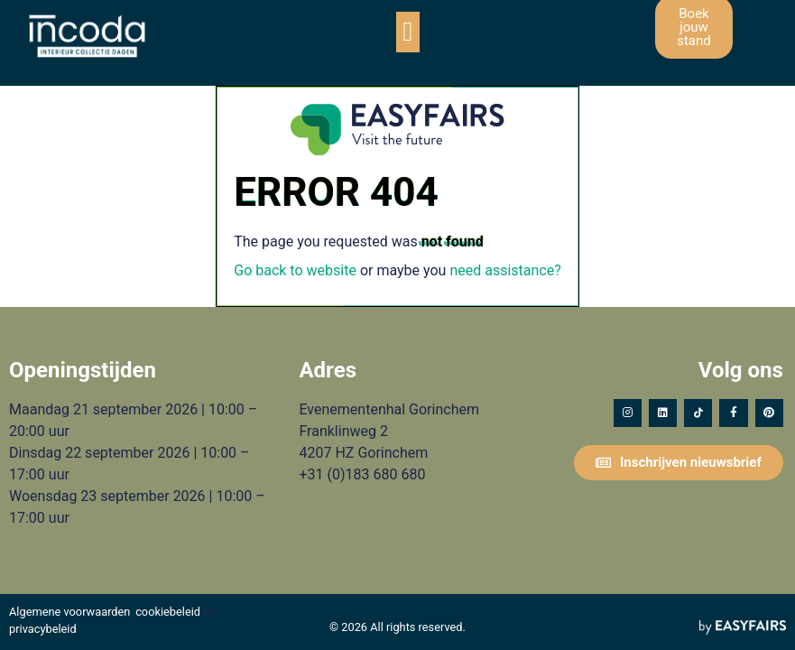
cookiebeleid (167, 611)
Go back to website (295, 270)
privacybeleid (43, 629)
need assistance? (504, 270)
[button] (408, 32)
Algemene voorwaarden (69, 611)
